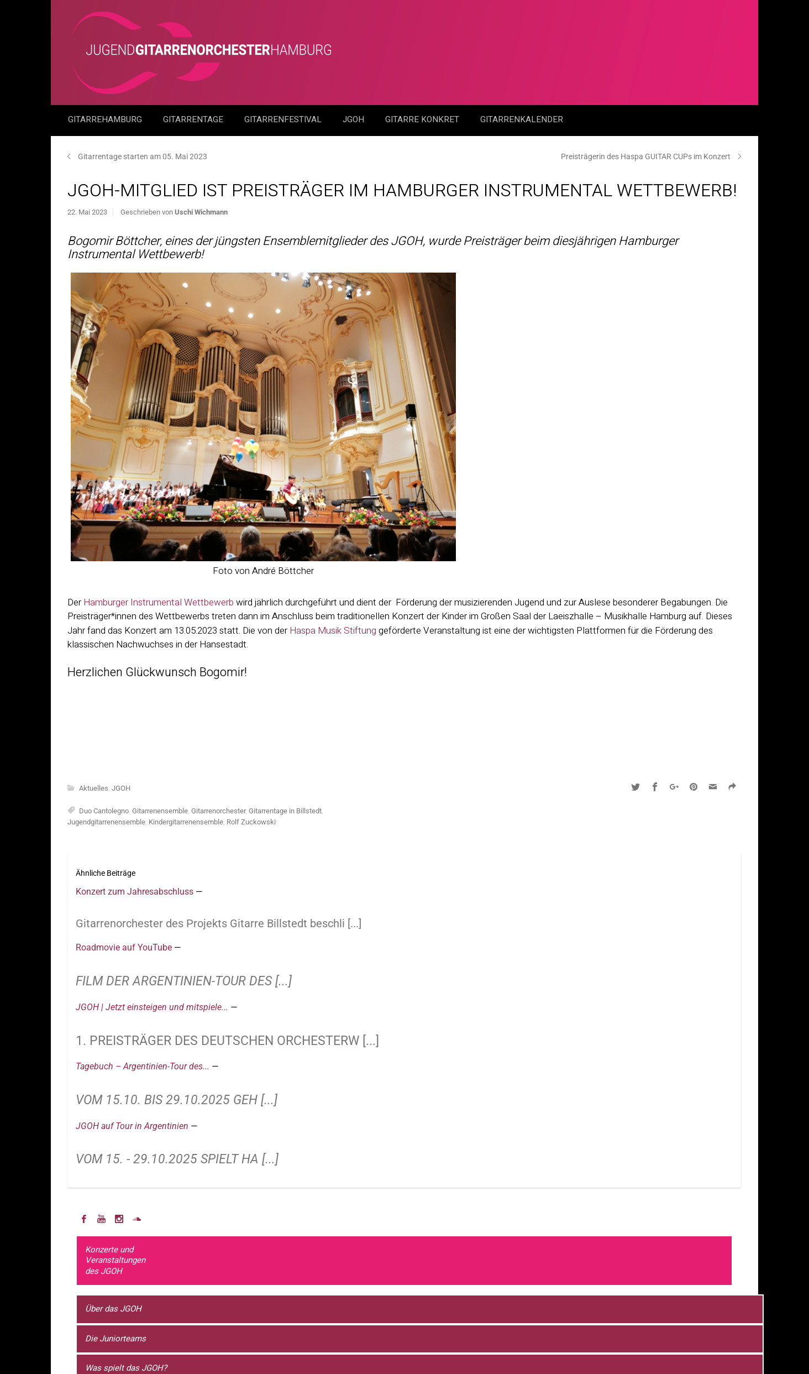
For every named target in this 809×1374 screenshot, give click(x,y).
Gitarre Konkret (423, 119)
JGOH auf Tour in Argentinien (133, 1126)
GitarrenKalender (521, 119)
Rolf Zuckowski (251, 822)
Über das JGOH (113, 1309)
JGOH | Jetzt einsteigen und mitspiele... (153, 1007)
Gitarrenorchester (218, 811)
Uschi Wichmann (201, 212)
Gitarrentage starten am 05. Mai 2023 (142, 156)
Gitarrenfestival (284, 119)
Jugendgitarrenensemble (106, 822)
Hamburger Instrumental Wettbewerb (158, 602)
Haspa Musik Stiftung (333, 631)
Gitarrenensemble (160, 811)
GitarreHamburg (106, 119)
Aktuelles (93, 788)
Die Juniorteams (115, 1339)
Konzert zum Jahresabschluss (136, 891)
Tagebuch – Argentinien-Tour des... (144, 1066)
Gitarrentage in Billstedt (285, 811)
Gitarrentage (194, 119)
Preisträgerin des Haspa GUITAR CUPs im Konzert (646, 156)
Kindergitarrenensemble (186, 822)
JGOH (354, 119)
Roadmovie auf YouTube (125, 947)
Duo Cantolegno (104, 811)
